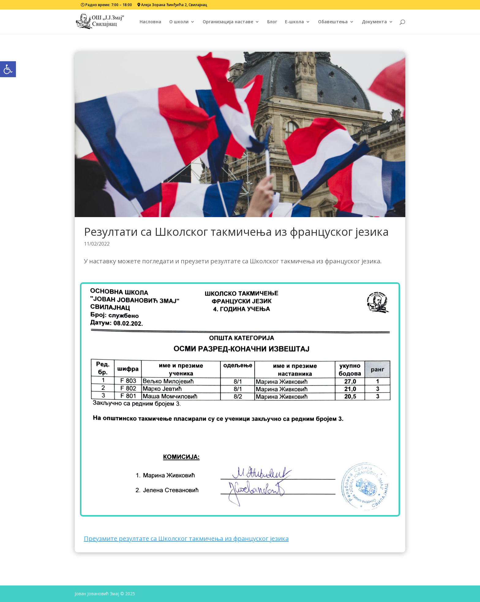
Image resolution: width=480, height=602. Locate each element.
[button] (8, 69)
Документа (374, 22)
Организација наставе (228, 22)
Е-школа (294, 22)
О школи (179, 22)
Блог (272, 22)
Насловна (150, 22)
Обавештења (333, 22)
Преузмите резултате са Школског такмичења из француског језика (186, 538)
